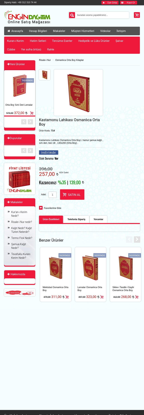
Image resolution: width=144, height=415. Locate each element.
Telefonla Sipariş (76, 219)
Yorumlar (98, 219)
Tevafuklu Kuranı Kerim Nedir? (20, 256)
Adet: (43, 194)
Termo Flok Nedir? (21, 238)
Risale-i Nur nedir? (21, 221)
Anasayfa (15, 31)
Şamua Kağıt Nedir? (18, 246)
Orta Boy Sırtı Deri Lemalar (19, 105)
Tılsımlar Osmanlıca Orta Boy (96, 289)
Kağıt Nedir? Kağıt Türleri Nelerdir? (21, 230)
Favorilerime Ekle (52, 208)
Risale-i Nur (45, 60)
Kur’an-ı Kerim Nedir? (19, 214)
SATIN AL (71, 194)
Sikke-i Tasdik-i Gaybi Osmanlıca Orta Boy (59, 289)
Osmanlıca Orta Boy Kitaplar (69, 60)
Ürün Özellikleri (51, 219)
